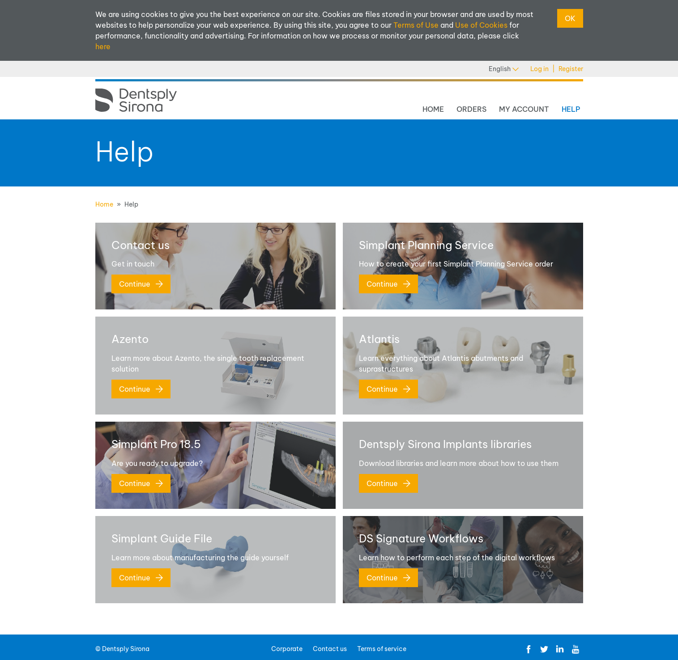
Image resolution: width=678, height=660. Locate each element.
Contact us (330, 649)
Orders (471, 109)
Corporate (287, 649)
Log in (539, 69)
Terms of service (381, 649)
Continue (141, 283)
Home (433, 109)
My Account (524, 109)
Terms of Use (416, 25)
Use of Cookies (481, 25)
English (504, 69)
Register (571, 69)
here (103, 46)
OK (570, 18)
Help (571, 109)
